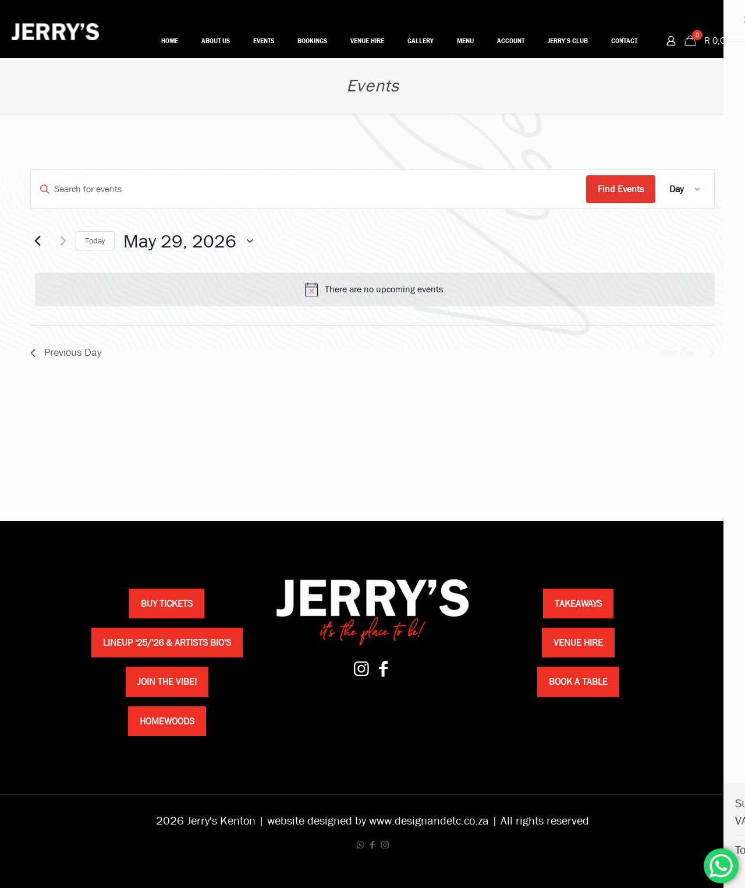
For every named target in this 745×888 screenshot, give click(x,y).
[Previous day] (37, 241)
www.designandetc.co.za (429, 820)
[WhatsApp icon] (360, 845)
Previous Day (65, 352)
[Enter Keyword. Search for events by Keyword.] (308, 189)
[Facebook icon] (372, 845)
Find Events (621, 189)
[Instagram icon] (385, 845)
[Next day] (60, 241)
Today (95, 240)
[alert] (375, 289)
